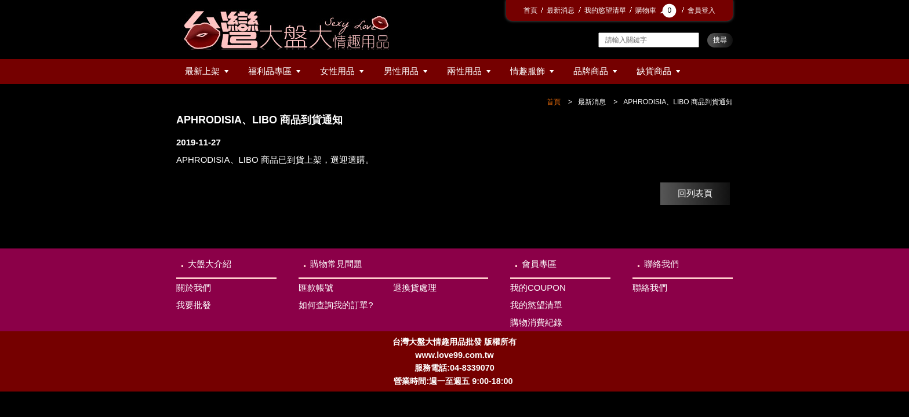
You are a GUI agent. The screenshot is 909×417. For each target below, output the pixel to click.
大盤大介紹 (209, 264)
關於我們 (193, 287)
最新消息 (561, 10)
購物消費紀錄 (536, 322)
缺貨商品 (654, 71)
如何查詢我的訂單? (336, 305)
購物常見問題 (336, 264)
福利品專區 (270, 71)
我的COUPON (538, 287)
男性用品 (401, 71)
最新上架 (202, 71)
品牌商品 (590, 71)
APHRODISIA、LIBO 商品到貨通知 (678, 102)
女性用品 (337, 71)
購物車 (656, 10)
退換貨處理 (415, 287)
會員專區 (539, 264)
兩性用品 (464, 71)
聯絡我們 (661, 264)
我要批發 (193, 305)
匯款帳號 (316, 287)
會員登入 (701, 10)
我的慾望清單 (605, 10)
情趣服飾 (527, 71)
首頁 (530, 10)
